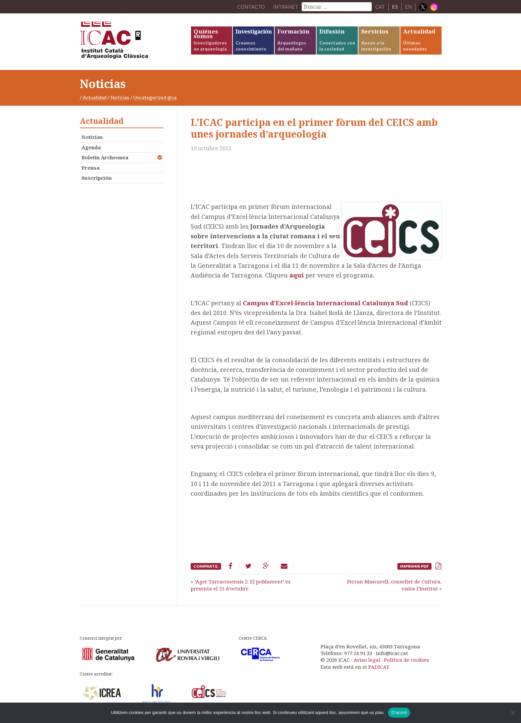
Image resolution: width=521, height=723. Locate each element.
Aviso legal (366, 661)
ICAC (130, 42)
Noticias (120, 99)
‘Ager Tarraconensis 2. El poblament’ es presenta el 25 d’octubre (240, 586)
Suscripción (96, 179)
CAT (380, 7)
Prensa (90, 168)
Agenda (91, 148)
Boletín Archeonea (104, 158)
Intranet (285, 7)
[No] (512, 712)
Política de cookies (406, 661)
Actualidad (95, 99)
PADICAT (378, 668)
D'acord (399, 712)
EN (408, 7)
